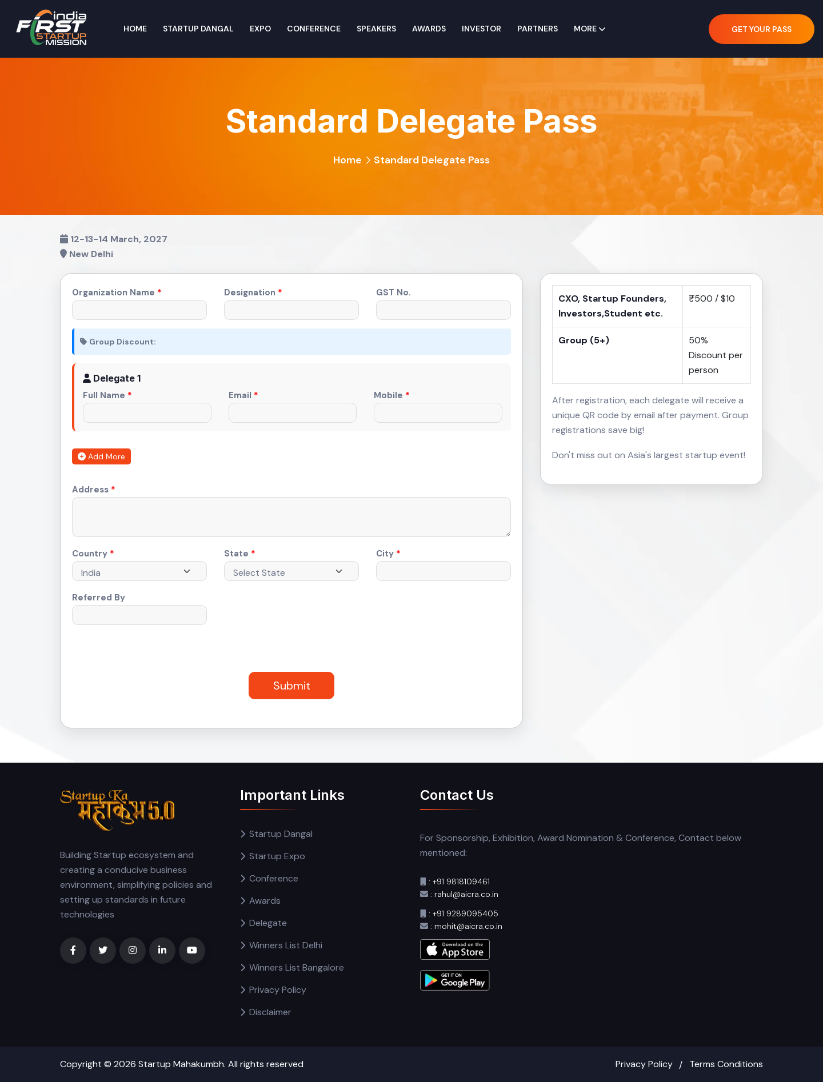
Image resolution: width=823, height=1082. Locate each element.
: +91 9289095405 (463, 913)
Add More (101, 456)
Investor (481, 28)
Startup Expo (277, 856)
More (585, 28)
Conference (314, 28)
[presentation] (286, 615)
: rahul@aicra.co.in (464, 894)
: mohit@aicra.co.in (466, 926)
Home (135, 28)
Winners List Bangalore (296, 967)
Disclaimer (270, 1012)
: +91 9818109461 (459, 881)
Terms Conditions (726, 1064)
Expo (260, 28)
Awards (429, 28)
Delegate (268, 923)
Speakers (376, 28)
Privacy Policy (277, 990)
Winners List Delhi (285, 945)
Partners (537, 28)
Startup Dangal (198, 28)
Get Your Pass (762, 29)
